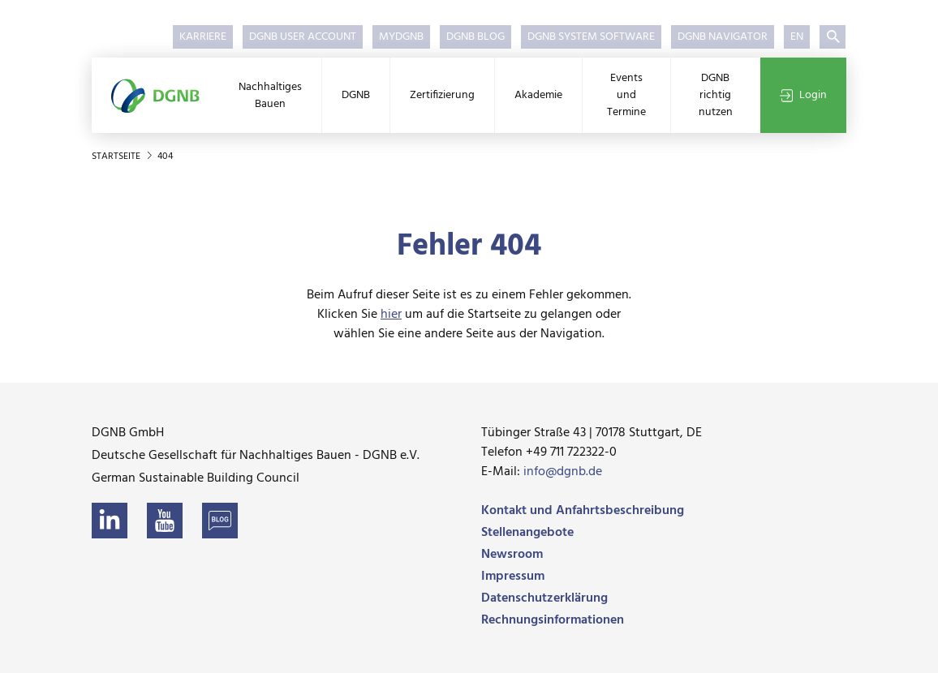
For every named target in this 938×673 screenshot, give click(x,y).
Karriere (202, 37)
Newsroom (512, 554)
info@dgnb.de (562, 471)
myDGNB (401, 37)
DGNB (356, 95)
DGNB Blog (475, 37)
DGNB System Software (591, 37)
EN (796, 37)
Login (803, 95)
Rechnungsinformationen (552, 620)
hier (391, 314)
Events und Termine (626, 95)
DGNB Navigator (723, 37)
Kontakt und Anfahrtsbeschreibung (582, 510)
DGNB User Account (302, 37)
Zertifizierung (442, 95)
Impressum (512, 576)
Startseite (117, 156)
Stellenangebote (527, 532)
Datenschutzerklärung (544, 598)
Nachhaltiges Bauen (270, 96)
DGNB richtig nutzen (716, 95)
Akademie (538, 95)
